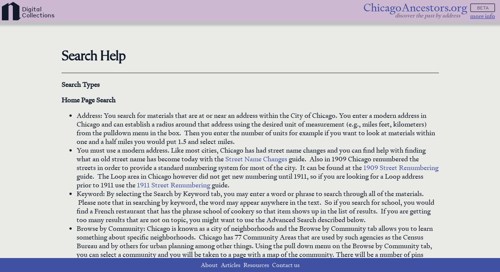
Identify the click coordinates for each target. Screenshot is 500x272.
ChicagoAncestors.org (415, 8)
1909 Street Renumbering (400, 167)
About (209, 265)
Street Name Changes (256, 159)
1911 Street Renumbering (173, 185)
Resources (256, 265)
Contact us (286, 265)
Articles (230, 265)
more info (482, 16)
